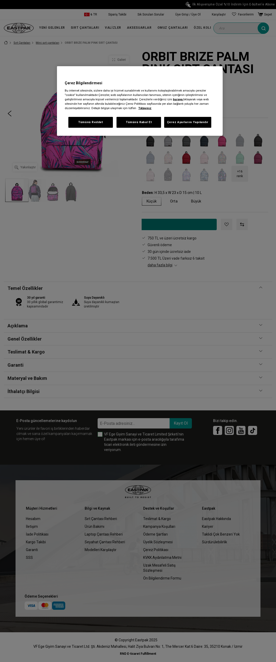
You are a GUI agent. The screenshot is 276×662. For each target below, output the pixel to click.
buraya (178, 99)
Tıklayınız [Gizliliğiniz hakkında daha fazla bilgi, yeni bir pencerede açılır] (144, 108)
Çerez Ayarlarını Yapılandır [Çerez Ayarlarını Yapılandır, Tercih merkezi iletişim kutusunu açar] (187, 122)
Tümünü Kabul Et (139, 122)
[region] (140, 101)
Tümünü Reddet (90, 122)
